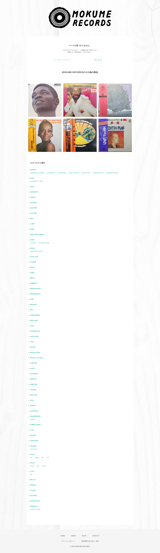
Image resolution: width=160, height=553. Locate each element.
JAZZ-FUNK (34, 336)
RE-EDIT (33, 435)
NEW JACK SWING (37, 234)
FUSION (33, 262)
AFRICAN (33, 363)
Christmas (33, 449)
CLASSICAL (34, 411)
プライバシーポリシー (68, 541)
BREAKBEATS (35, 294)
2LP (47, 457)
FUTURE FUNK (44, 243)
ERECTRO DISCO (36, 251)
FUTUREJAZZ (35, 331)
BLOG (84, 536)
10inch (32, 463)
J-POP (32, 224)
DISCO (32, 248)
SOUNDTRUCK (35, 416)
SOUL (32, 186)
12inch (32, 454)
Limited (33, 490)
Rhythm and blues (37, 358)
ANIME (32, 419)
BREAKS (33, 379)
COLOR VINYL (35, 501)
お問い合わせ (98, 60)
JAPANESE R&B (36, 181)
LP (31, 457)
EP (43, 457)
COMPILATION (35, 425)
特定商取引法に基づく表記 (90, 541)
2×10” (44, 466)
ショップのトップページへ (62, 60)
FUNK (32, 240)
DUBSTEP (33, 384)
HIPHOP (33, 170)
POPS (32, 229)
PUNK (32, 272)
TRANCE (33, 390)
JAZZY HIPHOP (73, 173)
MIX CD (33, 480)
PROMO (33, 485)
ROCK (32, 267)
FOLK (32, 400)
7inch (32, 471)
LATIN (32, 368)
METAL (32, 278)
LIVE (32, 430)
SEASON (33, 446)
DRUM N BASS (35, 288)
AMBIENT (33, 283)
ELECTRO (33, 208)
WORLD (33, 405)
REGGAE (33, 304)
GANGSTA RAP (98, 173)
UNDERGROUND (112, 173)
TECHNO (33, 202)
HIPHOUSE (62, 173)
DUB (31, 299)
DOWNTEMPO (35, 315)
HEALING (33, 395)
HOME (63, 536)
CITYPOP (33, 213)
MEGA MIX (34, 320)
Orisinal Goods (35, 509)
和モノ (32, 218)
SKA (31, 310)
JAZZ (32, 326)
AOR (32, 342)
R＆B (32, 178)
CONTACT (95, 536)
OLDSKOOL (51, 173)
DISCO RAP (86, 173)
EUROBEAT (34, 374)
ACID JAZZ (34, 256)
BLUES (32, 347)
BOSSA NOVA (35, 352)
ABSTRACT (34, 192)
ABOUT (73, 536)
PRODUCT (34, 506)
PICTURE (33, 495)
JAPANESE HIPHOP (37, 173)
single (37, 457)
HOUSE (33, 197)
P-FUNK (33, 243)
